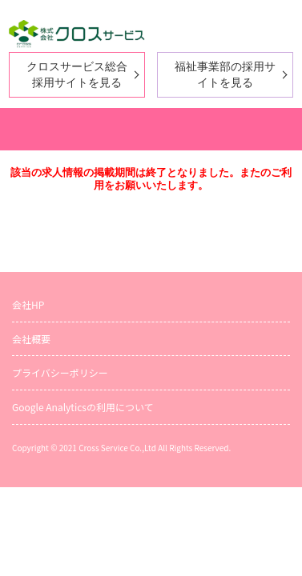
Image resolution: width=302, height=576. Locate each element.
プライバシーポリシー (60, 372)
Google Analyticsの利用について (83, 407)
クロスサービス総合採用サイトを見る (76, 74)
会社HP (28, 304)
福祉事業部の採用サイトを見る (225, 74)
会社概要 (31, 339)
